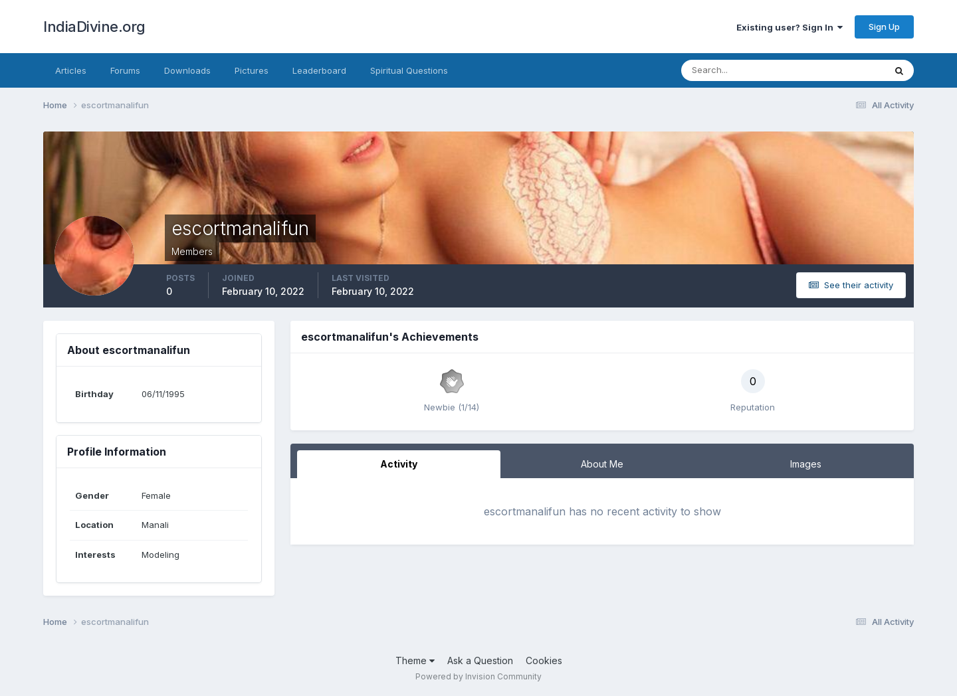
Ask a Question (480, 660)
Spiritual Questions (409, 70)
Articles (70, 70)
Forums (125, 70)
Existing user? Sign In (789, 27)
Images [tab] (805, 464)
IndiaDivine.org (94, 26)
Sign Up (884, 26)
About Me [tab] (602, 464)
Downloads (187, 70)
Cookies (544, 660)
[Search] (739, 70)
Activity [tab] (398, 464)
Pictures (251, 70)
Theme (415, 660)
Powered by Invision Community (478, 676)
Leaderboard (319, 70)
